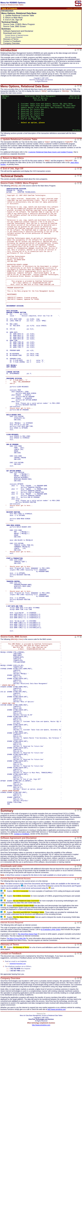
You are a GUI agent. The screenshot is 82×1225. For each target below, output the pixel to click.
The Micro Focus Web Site (16, 1076)
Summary (6, 29)
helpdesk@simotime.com (18, 1101)
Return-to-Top (41, 1151)
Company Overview (11, 43)
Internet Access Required (14, 37)
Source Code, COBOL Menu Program (19, 24)
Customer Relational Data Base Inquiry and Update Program (50, 159)
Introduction (7, 11)
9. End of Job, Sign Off (12, 20)
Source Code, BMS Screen (14, 26)
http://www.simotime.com (56, 1147)
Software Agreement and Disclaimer (18, 31)
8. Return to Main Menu (13, 18)
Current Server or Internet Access (16, 35)
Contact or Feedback (12, 41)
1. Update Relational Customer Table (18, 15)
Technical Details (9, 22)
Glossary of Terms (10, 39)
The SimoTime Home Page (74, 45)
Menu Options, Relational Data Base (18, 13)
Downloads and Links (12, 33)
